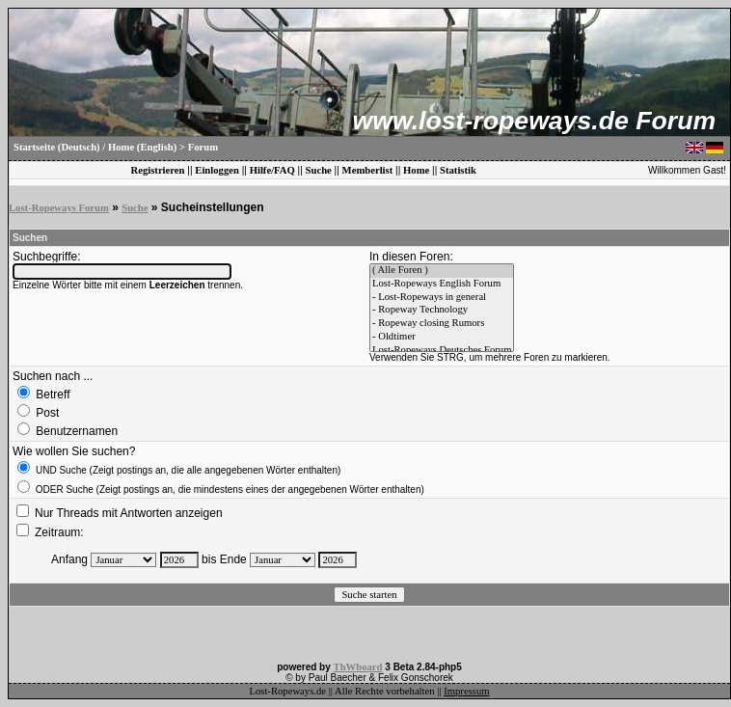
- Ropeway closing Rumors (441, 324)
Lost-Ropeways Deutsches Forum (441, 351)
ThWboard (358, 667)
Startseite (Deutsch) (57, 147)
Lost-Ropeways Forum (59, 208)
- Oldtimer (441, 337)
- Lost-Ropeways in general (441, 298)
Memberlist (367, 170)
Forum (203, 147)
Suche (319, 170)
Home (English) (142, 147)
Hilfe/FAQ (272, 170)
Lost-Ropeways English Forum (441, 284)
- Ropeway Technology (441, 310)
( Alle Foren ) (441, 271)
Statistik (458, 170)
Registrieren (157, 170)
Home (416, 170)
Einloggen (217, 170)
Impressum (466, 691)
